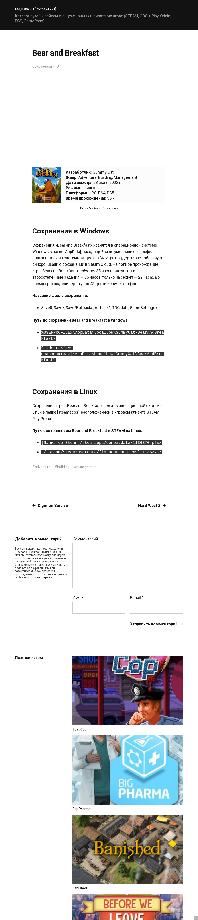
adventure (44, 466)
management (92, 466)
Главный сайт (172, 900)
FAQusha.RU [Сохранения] (38, 9)
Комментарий (85, 539)
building (66, 466)
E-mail (136, 598)
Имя (77, 598)
